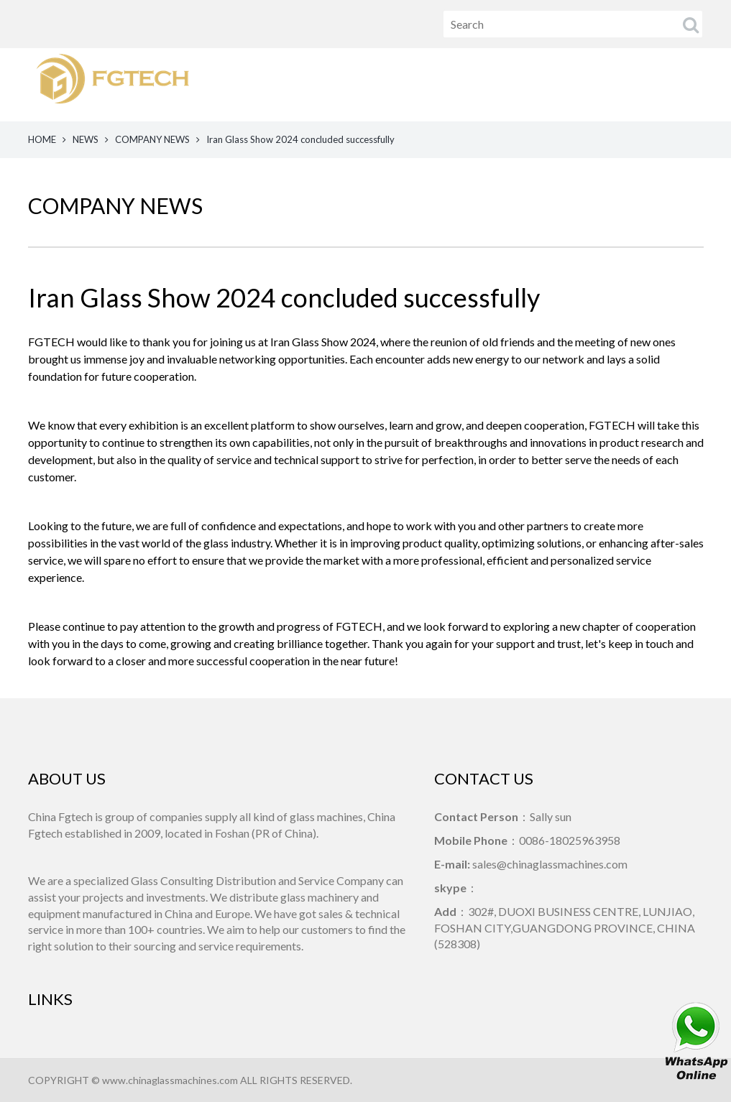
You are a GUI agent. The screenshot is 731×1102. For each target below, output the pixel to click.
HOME (387, 84)
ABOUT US (612, 84)
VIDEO (555, 84)
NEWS (510, 84)
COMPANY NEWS (152, 139)
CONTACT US (685, 84)
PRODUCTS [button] (449, 84)
